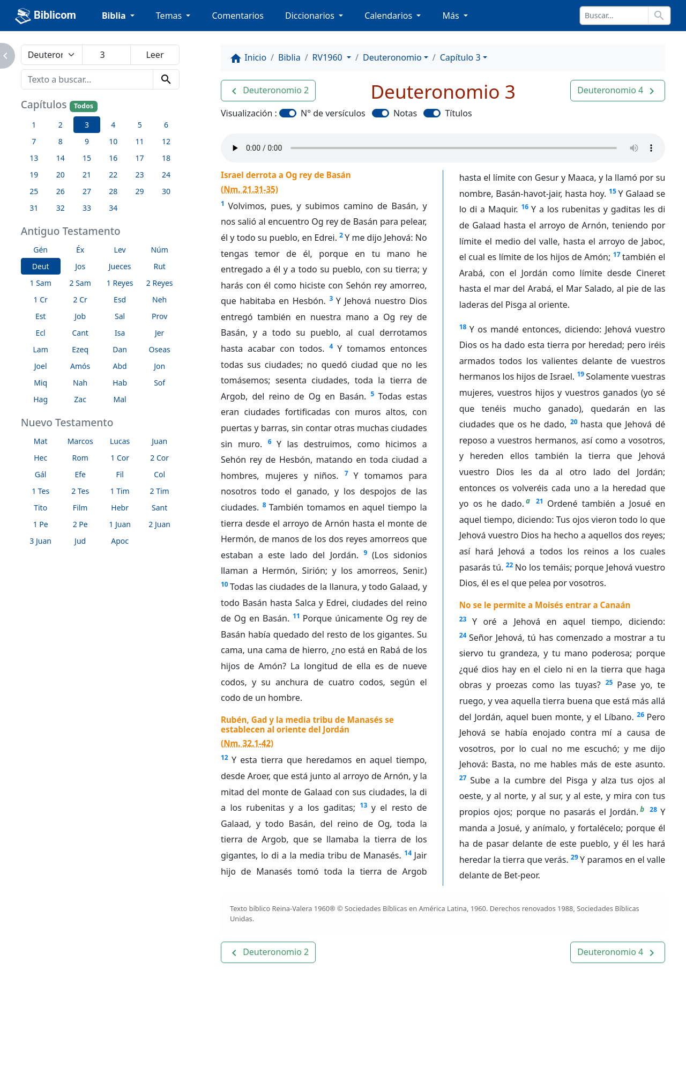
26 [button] (60, 191)
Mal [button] (120, 399)
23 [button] (140, 174)
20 (574, 421)
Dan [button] (120, 349)
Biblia (289, 57)
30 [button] (166, 191)
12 (224, 757)
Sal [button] (120, 316)
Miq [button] (40, 383)
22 (509, 564)
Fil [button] (120, 474)
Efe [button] (80, 474)
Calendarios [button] (389, 15)
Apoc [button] (120, 541)
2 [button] (60, 125)
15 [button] (87, 158)
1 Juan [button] (120, 524)
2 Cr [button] (80, 299)
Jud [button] (80, 541)
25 (609, 682)
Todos (83, 105)
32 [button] (60, 208)
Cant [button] (80, 333)
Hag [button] (40, 399)
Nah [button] (80, 383)
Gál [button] (41, 474)
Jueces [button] (120, 266)
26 (640, 714)
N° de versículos (333, 113)
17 (617, 254)
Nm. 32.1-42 (247, 743)
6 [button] (166, 125)
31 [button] (33, 208)
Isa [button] (120, 333)
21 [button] (87, 174)
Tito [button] (40, 507)
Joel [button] (40, 366)
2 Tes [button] (80, 491)
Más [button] (451, 15)
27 (463, 777)
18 (463, 326)
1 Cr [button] (41, 299)
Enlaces (66, 1058)
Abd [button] (120, 366)
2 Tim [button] (159, 491)
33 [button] (87, 208)
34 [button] (113, 208)
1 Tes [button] (40, 491)
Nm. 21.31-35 (249, 189)
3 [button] (87, 125)
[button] (268, 90)
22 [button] (113, 174)
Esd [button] (120, 299)
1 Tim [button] (120, 491)
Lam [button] (40, 349)
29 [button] (140, 191)
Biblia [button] (115, 15)
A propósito (127, 1058)
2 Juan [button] (159, 524)
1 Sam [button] (40, 283)
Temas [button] (170, 15)
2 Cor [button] (159, 458)
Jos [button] (80, 266)
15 (612, 191)
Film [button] (80, 507)
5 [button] (140, 125)
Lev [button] (120, 250)
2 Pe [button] (80, 524)
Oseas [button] (159, 349)
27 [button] (87, 191)
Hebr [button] (120, 507)
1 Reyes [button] (120, 283)
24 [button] (166, 174)
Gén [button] (40, 250)
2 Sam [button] (80, 283)
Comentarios (238, 15)
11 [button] (140, 141)
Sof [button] (159, 383)
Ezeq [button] (80, 349)
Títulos (458, 113)
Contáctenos (196, 1058)
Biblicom (45, 16)
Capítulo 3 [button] (460, 57)
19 (580, 374)
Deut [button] (40, 266)
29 (574, 857)
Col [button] (159, 474)
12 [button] (166, 141)
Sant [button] (159, 507)
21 (539, 501)
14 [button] (60, 158)
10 (224, 584)
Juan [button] (159, 441)
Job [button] (80, 316)
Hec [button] (40, 458)
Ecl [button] (41, 333)
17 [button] (140, 158)
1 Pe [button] (40, 524)
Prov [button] (159, 316)
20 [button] (60, 174)
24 (463, 635)
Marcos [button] (80, 441)
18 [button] (166, 158)
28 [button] (113, 191)
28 (653, 809)
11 (296, 615)
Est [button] (40, 316)
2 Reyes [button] (159, 283)
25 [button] (33, 191)
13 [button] (33, 158)
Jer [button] (160, 333)
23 (463, 619)
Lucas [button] (120, 441)
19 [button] (33, 174)
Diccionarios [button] (311, 15)
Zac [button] (80, 399)
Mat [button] (41, 441)
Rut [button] (159, 266)
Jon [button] (159, 366)
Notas (405, 113)
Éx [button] (80, 250)
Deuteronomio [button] (392, 57)
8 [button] (60, 141)
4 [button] (113, 125)
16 (524, 206)
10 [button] (113, 141)
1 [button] (34, 125)
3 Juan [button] (40, 541)
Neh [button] (159, 299)
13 (364, 805)
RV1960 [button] (328, 57)
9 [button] (87, 141)
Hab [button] (120, 383)
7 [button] (34, 141)
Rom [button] (80, 458)
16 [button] (113, 158)
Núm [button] (159, 250)
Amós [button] (80, 366)
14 (408, 852)
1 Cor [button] (119, 458)
